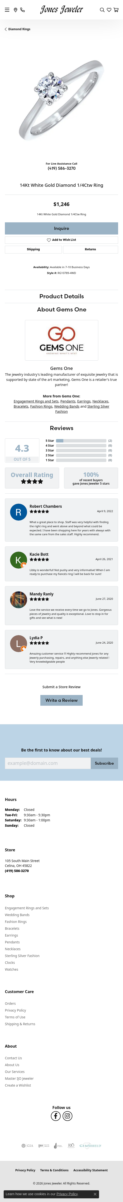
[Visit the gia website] (27, 1145)
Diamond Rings (19, 29)
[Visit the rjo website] (71, 1145)
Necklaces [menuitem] (13, 949)
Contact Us (13, 1058)
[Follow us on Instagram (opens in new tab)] (67, 1116)
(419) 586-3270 (62, 168)
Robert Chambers (46, 506)
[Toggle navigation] (7, 10)
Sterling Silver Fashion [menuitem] (22, 955)
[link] (15, 10)
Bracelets (21, 406)
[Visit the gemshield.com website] (90, 1145)
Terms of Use (15, 1017)
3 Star (50, 450)
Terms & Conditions (54, 1170)
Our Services (15, 1071)
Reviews (61, 428)
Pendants (68, 401)
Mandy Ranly (42, 594)
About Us (12, 1064)
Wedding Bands (66, 406)
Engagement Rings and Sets (36, 401)
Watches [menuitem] (11, 969)
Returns (90, 249)
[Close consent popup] (95, 1194)
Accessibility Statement (90, 1170)
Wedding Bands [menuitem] (17, 914)
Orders (10, 1003)
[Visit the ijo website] (43, 1145)
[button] (102, 10)
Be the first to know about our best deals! (61, 750)
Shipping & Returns (20, 1024)
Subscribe (104, 763)
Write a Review (61, 700)
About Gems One (61, 309)
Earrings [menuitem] (11, 935)
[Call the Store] (17, 870)
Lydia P (36, 637)
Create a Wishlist (18, 1085)
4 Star (50, 445)
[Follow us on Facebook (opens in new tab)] (56, 1116)
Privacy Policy (15, 1010)
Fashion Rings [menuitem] (16, 921)
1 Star (50, 460)
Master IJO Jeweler (19, 1078)
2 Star (50, 455)
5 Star (50, 441)
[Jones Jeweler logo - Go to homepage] (61, 10)
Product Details (61, 296)
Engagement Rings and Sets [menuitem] (27, 908)
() (110, 441)
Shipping (33, 249)
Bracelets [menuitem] (12, 928)
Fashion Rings (41, 406)
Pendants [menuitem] (12, 942)
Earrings (84, 401)
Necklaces (100, 401)
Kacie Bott (39, 554)
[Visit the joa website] (58, 1145)
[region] (61, 101)
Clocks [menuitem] (10, 962)
